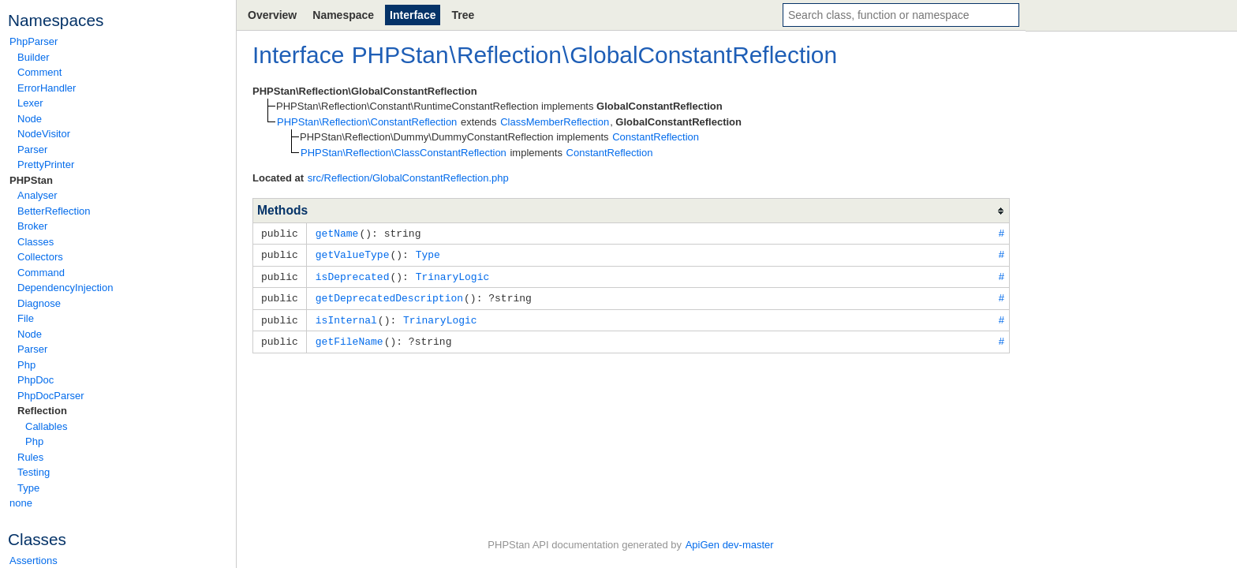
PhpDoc (35, 380)
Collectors (40, 257)
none (20, 503)
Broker (32, 226)
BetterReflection (54, 211)
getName (337, 233)
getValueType (353, 253)
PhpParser (33, 41)
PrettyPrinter (45, 164)
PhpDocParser (50, 396)
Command (41, 272)
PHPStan (31, 180)
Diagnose (39, 303)
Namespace (343, 15)
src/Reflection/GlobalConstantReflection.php (408, 178)
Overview (272, 15)
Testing (33, 472)
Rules (30, 457)
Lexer (30, 103)
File (25, 318)
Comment (39, 72)
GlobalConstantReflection (703, 55)
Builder (33, 57)
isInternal (346, 316)
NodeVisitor (43, 134)
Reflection (42, 411)
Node (29, 119)
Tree (462, 15)
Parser (32, 149)
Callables (46, 426)
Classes (35, 242)
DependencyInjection (65, 287)
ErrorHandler (46, 88)
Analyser (37, 195)
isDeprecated (353, 274)
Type (28, 488)
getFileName (349, 337)
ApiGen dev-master (730, 545)
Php (26, 365)
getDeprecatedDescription (389, 295)
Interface (412, 15)
